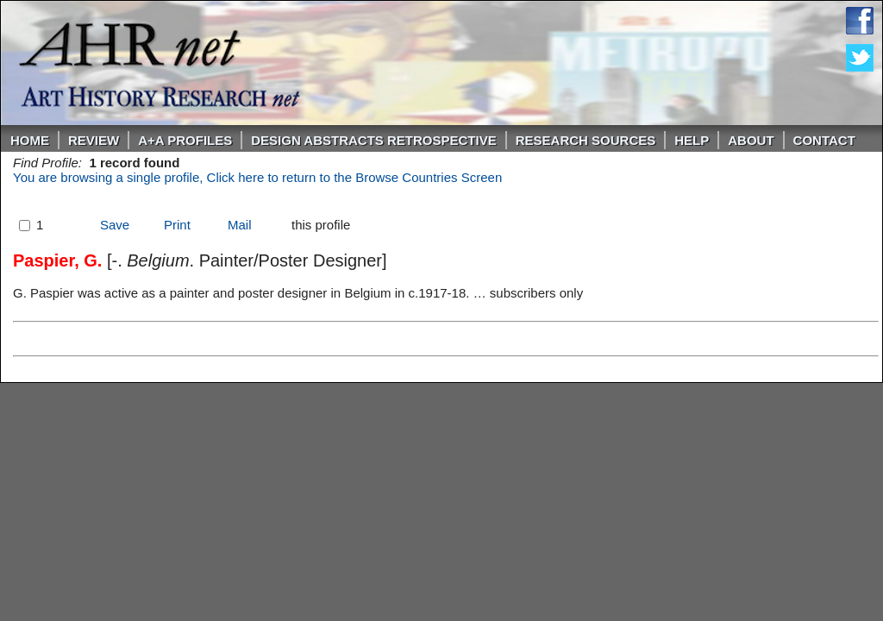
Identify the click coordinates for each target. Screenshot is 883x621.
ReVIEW (93, 140)
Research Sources (586, 140)
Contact (824, 140)
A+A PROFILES (185, 140)
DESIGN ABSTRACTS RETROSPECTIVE (373, 140)
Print (177, 224)
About (750, 140)
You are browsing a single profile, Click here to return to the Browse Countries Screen (257, 177)
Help (691, 140)
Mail (240, 224)
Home (29, 140)
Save (114, 224)
